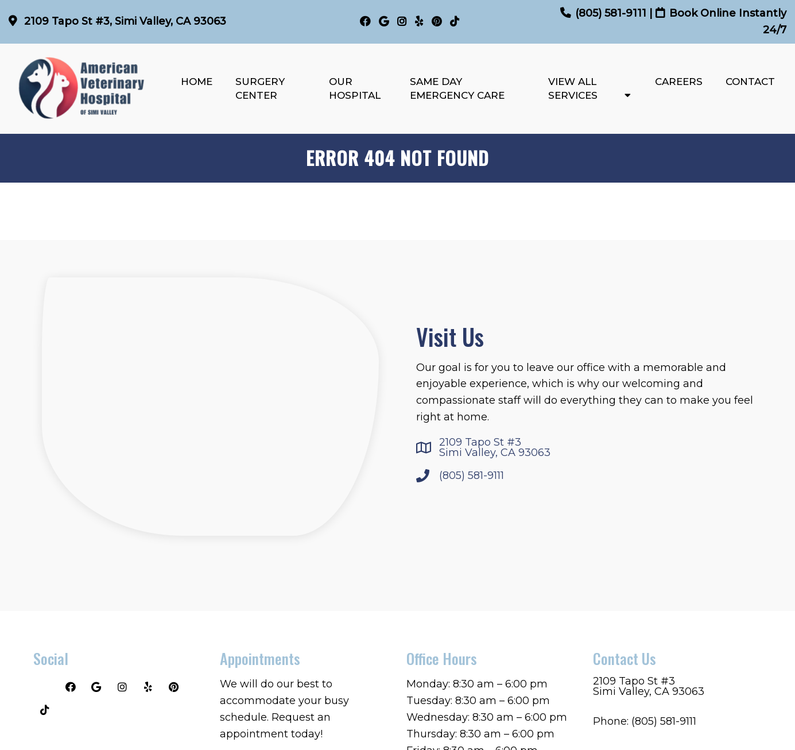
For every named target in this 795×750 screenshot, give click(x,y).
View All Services (573, 88)
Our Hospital (355, 88)
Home (196, 81)
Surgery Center (260, 88)
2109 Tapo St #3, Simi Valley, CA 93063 (123, 21)
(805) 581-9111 (610, 13)
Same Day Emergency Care (457, 88)
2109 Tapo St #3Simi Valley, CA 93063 (494, 447)
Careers (679, 81)
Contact (750, 81)
